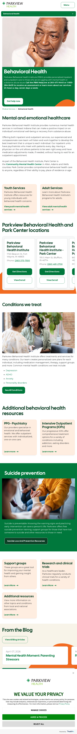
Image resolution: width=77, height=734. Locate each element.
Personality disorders (16, 383)
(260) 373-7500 (22, 260)
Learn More (9, 585)
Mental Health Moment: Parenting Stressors (30, 657)
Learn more (9, 451)
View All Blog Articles (15, 639)
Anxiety (9, 378)
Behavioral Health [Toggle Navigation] (38, 14)
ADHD (9, 374)
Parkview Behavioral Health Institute (18, 246)
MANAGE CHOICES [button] (38, 710)
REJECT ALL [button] (38, 724)
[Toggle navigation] (68, 5)
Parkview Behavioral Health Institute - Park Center (51, 248)
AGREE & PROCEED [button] (38, 717)
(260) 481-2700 (55, 264)
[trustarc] (70, 731)
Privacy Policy (64, 704)
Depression (11, 370)
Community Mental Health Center (24, 164)
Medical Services (8, 109)
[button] (73, 673)
